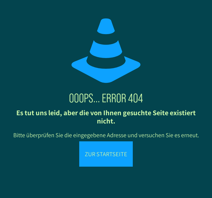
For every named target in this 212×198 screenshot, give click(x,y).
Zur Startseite (106, 154)
